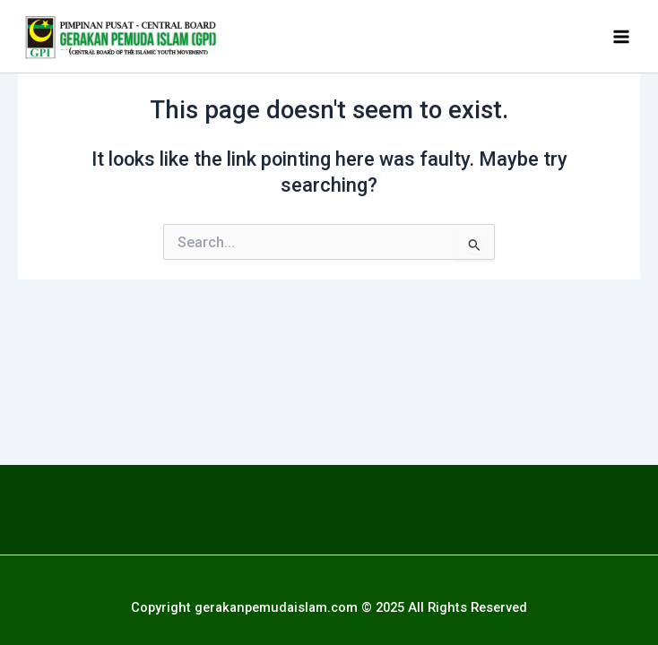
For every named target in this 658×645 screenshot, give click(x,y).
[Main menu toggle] (621, 37)
